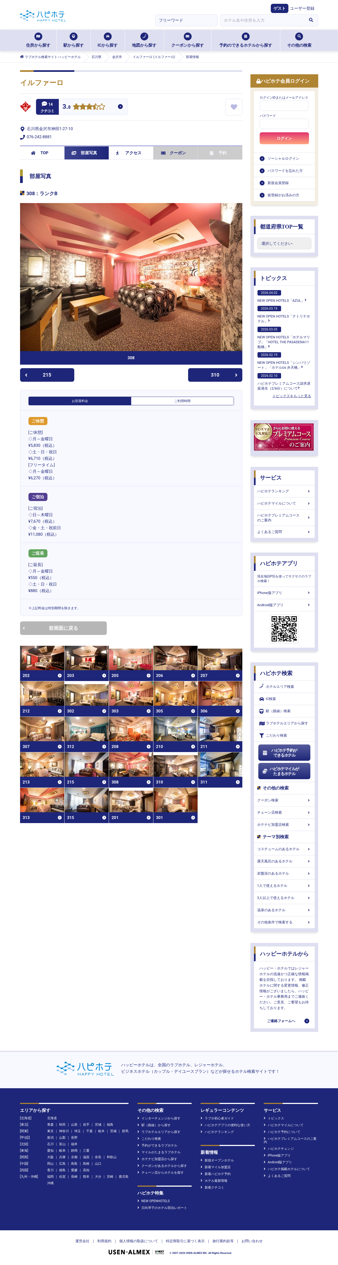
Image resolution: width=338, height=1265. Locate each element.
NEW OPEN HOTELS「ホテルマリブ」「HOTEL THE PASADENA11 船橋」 (283, 338)
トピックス (273, 278)
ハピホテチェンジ (279, 1149)
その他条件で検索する (284, 922)
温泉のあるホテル (284, 910)
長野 (74, 1137)
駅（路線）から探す (154, 1125)
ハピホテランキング (284, 491)
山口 (98, 1164)
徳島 (62, 1170)
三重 (86, 1150)
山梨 (62, 1137)
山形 (74, 1124)
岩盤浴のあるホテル (284, 873)
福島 (110, 1124)
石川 (50, 1144)
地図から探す (144, 40)
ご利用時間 (182, 401)
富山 (62, 1144)
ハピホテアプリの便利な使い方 (225, 1125)
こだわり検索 (273, 735)
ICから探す (108, 40)
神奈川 (64, 1131)
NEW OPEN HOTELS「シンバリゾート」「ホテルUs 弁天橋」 (283, 361)
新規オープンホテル (217, 1160)
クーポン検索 (284, 800)
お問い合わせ (252, 1241)
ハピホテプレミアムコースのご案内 (284, 517)
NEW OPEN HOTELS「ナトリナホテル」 (283, 314)
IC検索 (267, 699)
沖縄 (50, 1183)
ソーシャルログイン (283, 158)
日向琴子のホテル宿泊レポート (162, 1208)
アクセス (129, 152)
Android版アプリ (284, 605)
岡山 (50, 1164)
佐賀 (62, 1177)
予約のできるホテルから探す (245, 40)
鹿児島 (123, 1177)
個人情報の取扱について (138, 1241)
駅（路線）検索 (275, 711)
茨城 (113, 1131)
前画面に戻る (50, 628)
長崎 (74, 1177)
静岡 (74, 1150)
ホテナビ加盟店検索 (284, 825)
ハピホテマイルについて (284, 503)
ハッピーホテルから (284, 954)
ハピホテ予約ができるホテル (280, 753)
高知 (86, 1170)
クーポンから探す (187, 40)
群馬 (125, 1131)
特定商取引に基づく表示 (185, 1241)
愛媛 (74, 1170)
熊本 (86, 1177)
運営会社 (82, 1241)
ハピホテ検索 (276, 673)
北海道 (52, 1118)
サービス (271, 478)
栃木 (101, 1131)
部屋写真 (84, 152)
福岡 (50, 1177)
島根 (86, 1164)
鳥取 (74, 1164)
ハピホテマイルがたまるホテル (281, 771)
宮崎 (110, 1177)
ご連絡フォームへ (281, 1021)
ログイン (284, 138)
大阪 (50, 1157)
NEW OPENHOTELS (153, 1201)
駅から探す (73, 40)
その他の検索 (299, 40)
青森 (50, 1124)
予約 (218, 152)
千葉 (89, 1131)
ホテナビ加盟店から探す (157, 1159)
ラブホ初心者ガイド (217, 1118)
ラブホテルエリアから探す (283, 723)
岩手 (86, 1124)
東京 (50, 1131)
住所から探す (38, 40)
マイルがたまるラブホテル (159, 1152)
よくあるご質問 (284, 532)
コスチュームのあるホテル (284, 849)
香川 (50, 1170)
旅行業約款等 (223, 1241)
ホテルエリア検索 (276, 687)
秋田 (62, 1124)
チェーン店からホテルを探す (160, 1172)
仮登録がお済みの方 (283, 195)
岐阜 (62, 1150)
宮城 (98, 1124)
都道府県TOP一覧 (282, 227)
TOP (40, 152)
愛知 (50, 1150)
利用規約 (104, 1241)
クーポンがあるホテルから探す (162, 1166)
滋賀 (86, 1157)
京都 (74, 1157)
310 (224, 375)
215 (38, 375)
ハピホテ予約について (282, 1132)
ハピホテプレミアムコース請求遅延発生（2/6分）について (283, 381)
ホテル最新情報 (214, 1181)
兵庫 (62, 1157)
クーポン (173, 152)
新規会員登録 (278, 183)
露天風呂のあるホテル (284, 861)
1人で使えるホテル (284, 886)
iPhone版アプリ (284, 593)
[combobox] (262, 20)
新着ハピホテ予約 (216, 1174)
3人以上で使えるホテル (284, 898)
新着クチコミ (212, 1187)
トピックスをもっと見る (291, 396)
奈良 (98, 1157)
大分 (98, 1177)
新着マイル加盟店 (216, 1167)
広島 (62, 1164)
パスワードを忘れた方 (285, 171)
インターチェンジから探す (159, 1118)
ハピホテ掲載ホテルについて (287, 1169)
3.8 (67, 107)
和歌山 (112, 1157)
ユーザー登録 (302, 8)
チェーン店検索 (284, 812)
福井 (74, 1144)
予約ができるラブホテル (157, 1145)
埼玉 (77, 1131)
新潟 (50, 1137)
